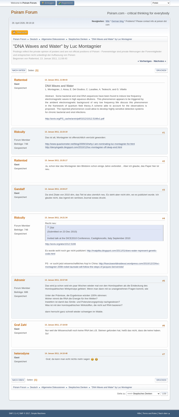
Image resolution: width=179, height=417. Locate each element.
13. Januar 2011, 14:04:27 (56, 189)
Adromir (19, 280)
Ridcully (19, 131)
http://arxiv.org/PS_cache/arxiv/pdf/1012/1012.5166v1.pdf (74, 118)
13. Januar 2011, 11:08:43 (56, 80)
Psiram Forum (24, 12)
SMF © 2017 (24, 413)
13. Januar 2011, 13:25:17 (56, 160)
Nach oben (18, 380)
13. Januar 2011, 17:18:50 (56, 325)
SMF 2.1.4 (13, 413)
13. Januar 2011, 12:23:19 (56, 132)
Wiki (108, 21)
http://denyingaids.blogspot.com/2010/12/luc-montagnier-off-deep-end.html (83, 147)
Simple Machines (38, 413)
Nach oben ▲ (164, 413)
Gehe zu (121, 393)
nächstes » (160, 61)
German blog (118, 21)
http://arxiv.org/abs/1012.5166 (60, 244)
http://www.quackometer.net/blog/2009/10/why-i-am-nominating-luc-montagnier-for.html (90, 144)
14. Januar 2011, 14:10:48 (56, 353)
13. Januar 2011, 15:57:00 (56, 280)
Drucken (161, 70)
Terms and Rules (150, 413)
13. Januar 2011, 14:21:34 (56, 218)
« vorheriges (145, 61)
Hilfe (139, 413)
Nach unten (18, 70)
